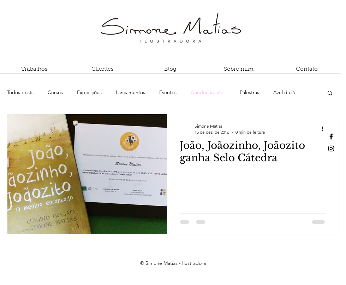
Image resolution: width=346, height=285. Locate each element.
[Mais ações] (325, 128)
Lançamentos (130, 92)
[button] (34, 71)
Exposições (89, 92)
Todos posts (20, 92)
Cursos (55, 92)
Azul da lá (284, 92)
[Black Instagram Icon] (331, 148)
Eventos (168, 92)
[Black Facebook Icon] (331, 136)
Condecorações (208, 92)
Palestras (249, 92)
